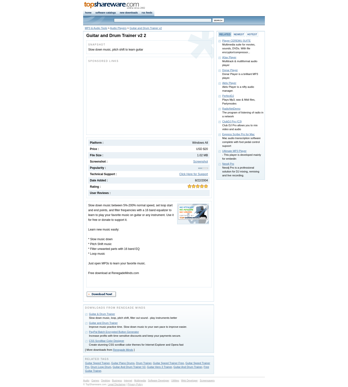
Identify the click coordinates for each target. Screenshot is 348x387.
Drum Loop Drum (101, 366)
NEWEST (239, 34)
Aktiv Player (229, 83)
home (88, 12)
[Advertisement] (129, 97)
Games (95, 380)
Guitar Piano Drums (123, 363)
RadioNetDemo (231, 108)
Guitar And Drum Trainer (187, 366)
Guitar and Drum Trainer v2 (146, 28)
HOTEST (252, 34)
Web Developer (189, 380)
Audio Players (118, 28)
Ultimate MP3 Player (234, 150)
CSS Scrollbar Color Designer (106, 340)
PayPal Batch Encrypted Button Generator (114, 331)
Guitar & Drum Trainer (102, 314)
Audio (86, 380)
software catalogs (105, 12)
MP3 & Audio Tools (96, 28)
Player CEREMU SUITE (236, 40)
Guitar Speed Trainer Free (168, 363)
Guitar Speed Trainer (97, 363)
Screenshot (200, 161)
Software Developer (158, 380)
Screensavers (207, 380)
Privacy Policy (135, 384)
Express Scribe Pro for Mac (238, 134)
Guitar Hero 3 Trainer (159, 366)
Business (117, 380)
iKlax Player (229, 57)
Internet (128, 380)
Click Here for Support (193, 174)
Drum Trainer (143, 363)
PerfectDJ (228, 95)
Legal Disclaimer (117, 384)
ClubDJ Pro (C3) (232, 121)
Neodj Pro (228, 163)
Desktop (105, 380)
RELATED (224, 34)
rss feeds (147, 12)
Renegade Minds (123, 349)
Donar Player (230, 70)
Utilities (175, 380)
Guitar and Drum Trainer (103, 322)
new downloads (129, 12)
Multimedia (140, 380)
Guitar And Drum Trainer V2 (129, 366)
